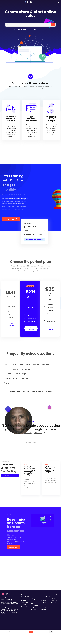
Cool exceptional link (35, 599)
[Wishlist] (10, 632)
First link (23, 600)
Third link (23, 604)
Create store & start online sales (30, 13)
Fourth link (24, 607)
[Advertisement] (30, 578)
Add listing (30, 631)
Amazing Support (43, 606)
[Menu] (2, 2)
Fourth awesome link (34, 608)
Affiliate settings (43, 603)
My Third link (34, 605)
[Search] (58, 2)
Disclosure (44, 600)
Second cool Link (34, 602)
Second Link (24, 602)
